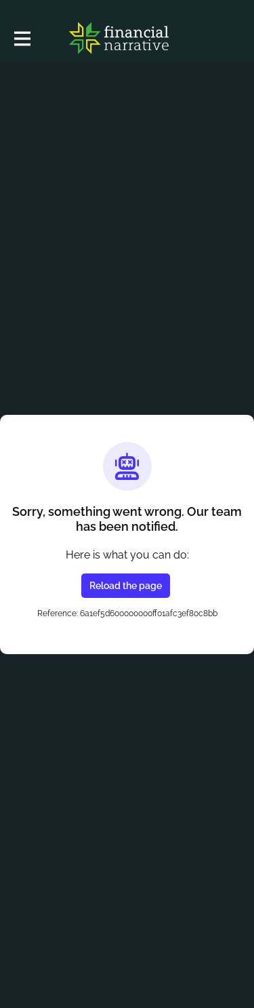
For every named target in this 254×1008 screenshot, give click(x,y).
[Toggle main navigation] (22, 38)
